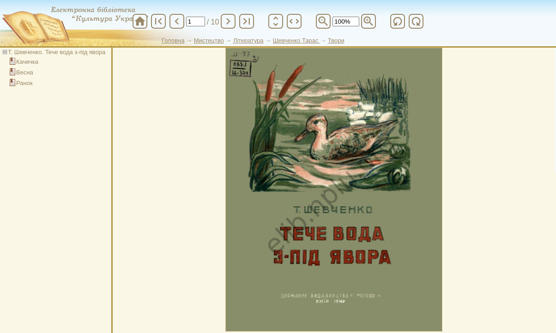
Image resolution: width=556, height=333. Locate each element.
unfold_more (275, 21)
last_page (246, 21)
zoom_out (323, 21)
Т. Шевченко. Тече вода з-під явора (56, 52)
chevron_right (228, 21)
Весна (24, 72)
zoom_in (368, 21)
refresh (397, 21)
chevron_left (176, 21)
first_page (158, 21)
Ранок (24, 83)
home (139, 21)
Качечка (27, 61)
